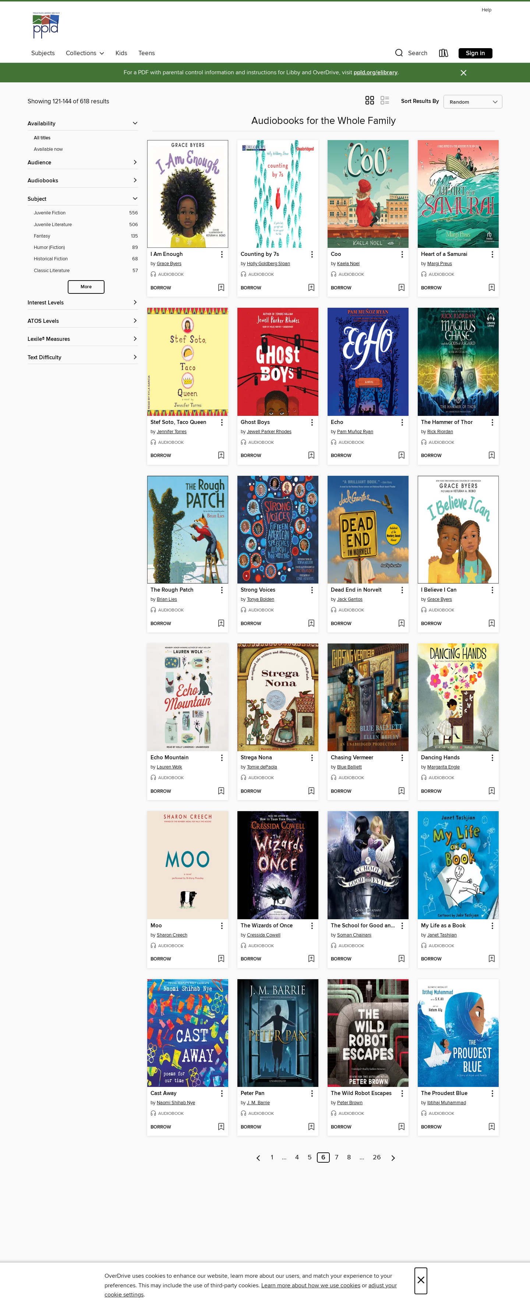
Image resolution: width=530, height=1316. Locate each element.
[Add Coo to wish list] (401, 288)
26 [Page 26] (377, 1157)
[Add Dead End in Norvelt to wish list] (401, 624)
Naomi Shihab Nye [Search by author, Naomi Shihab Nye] (176, 1103)
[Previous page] (258, 1157)
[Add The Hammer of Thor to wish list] (491, 456)
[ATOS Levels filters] (83, 321)
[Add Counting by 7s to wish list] (311, 288)
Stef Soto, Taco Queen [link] (178, 422)
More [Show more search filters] (86, 287)
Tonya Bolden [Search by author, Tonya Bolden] (260, 599)
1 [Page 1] (272, 1157)
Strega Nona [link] (256, 758)
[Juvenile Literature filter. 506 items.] (86, 225)
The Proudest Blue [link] (444, 1093)
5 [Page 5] (310, 1157)
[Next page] (393, 1157)
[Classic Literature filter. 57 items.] (86, 271)
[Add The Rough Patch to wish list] (221, 624)
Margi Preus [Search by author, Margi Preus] (439, 264)
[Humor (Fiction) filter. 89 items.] (86, 248)
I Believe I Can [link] (439, 590)
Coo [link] (336, 254)
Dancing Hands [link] (440, 758)
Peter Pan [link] (253, 1093)
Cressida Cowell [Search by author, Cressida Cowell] (263, 935)
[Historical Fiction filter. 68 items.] (86, 259)
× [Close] (420, 1281)
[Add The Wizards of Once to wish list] (311, 959)
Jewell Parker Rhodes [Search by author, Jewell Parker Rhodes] (269, 432)
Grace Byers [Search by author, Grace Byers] (169, 264)
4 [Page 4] (297, 1157)
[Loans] (444, 54)
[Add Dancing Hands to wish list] (491, 791)
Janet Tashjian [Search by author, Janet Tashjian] (442, 935)
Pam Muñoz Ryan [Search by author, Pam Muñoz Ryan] (355, 432)
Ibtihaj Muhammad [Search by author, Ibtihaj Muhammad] (446, 1103)
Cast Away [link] (164, 1093)
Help (486, 10)
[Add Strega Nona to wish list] (311, 791)
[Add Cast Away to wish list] (221, 1127)
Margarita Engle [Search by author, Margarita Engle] (443, 767)
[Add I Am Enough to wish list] (221, 288)
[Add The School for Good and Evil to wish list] (401, 959)
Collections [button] (85, 53)
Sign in (475, 53)
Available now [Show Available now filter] (48, 149)
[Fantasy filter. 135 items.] (86, 236)
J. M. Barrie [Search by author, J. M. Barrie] (258, 1103)
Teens (146, 53)
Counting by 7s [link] (260, 254)
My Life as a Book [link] (443, 926)
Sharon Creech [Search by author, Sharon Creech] (172, 935)
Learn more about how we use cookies (310, 1285)
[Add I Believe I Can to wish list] (491, 624)
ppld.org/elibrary (376, 72)
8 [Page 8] (349, 1157)
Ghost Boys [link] (255, 422)
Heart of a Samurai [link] (444, 254)
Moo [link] (156, 926)
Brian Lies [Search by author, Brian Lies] (167, 599)
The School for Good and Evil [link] (364, 926)
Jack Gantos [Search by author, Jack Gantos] (350, 599)
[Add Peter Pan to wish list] (311, 1127)
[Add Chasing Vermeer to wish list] (401, 791)
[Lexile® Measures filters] (83, 339)
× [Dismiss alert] (463, 73)
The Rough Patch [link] (172, 590)
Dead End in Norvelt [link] (356, 590)
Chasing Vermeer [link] (352, 758)
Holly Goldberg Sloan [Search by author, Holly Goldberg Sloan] (268, 264)
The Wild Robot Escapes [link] (361, 1093)
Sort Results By (420, 101)
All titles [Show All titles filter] (42, 138)
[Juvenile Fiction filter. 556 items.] (86, 213)
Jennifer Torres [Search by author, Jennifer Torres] (172, 432)
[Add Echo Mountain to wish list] (221, 791)
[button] (410, 54)
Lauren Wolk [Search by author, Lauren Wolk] (169, 767)
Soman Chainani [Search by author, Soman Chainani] (354, 935)
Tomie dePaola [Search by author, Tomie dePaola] (262, 767)
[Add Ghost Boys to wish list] (311, 456)
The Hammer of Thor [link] (447, 422)
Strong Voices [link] (258, 590)
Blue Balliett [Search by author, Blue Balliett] (349, 767)
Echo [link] (337, 422)
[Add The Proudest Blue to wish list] (491, 1127)
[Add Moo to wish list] (221, 959)
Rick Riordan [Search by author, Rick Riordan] (440, 432)
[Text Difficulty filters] (83, 358)
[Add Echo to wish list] (401, 456)
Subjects (43, 53)
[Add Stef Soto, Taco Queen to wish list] (221, 456)
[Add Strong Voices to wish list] (311, 624)
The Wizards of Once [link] (267, 926)
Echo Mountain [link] (170, 758)
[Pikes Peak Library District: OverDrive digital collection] (46, 25)
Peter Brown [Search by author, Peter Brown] (350, 1103)
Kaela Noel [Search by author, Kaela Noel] (348, 264)
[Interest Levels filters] (83, 303)
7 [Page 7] (336, 1157)
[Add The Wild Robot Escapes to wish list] (401, 1127)
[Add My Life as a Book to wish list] (491, 959)
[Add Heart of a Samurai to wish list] (491, 288)
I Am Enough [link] (167, 254)
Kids (121, 53)
